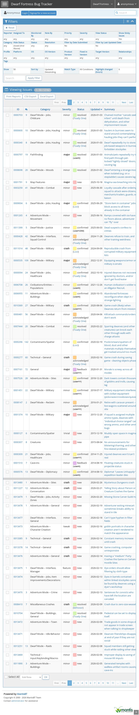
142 (26, 342)
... (118, 102)
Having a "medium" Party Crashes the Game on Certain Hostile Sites (120, 559)
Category (8, 42)
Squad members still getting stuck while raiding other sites (120, 647)
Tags (6, 61)
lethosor (78, 607)
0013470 (18, 592)
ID (18, 109)
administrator (17, 700)
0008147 (18, 402)
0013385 (18, 538)
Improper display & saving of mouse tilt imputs (119, 656)
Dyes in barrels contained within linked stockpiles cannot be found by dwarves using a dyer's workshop (120, 581)
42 (26, 236)
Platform (17, 51)
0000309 (18, 454)
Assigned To (19, 33)
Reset (10, 27)
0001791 (18, 182)
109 (26, 260)
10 (108, 102)
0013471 (18, 633)
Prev (64, 102)
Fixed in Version (83, 53)
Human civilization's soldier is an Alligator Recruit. (120, 286)
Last (131, 102)
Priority (68, 33)
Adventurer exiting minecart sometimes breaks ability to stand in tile (119, 509)
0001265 (18, 215)
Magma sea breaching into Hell (120, 182)
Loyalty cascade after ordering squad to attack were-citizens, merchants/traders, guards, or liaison (120, 193)
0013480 (18, 482)
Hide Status (18, 42)
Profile (7, 51)
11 (113, 102)
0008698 (18, 170)
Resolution (50, 42)
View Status (101, 33)
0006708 (18, 284)
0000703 (18, 115)
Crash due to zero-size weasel (120, 604)
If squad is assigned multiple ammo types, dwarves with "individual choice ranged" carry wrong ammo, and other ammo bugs (121, 421)
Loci (76, 206)
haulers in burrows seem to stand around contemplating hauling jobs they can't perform (121, 134)
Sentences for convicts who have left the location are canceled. (119, 596)
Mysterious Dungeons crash (119, 482)
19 (26, 154)
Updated (95, 109)
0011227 (18, 488)
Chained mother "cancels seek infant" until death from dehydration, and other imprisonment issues (120, 120)
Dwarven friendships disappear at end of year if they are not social (121, 637)
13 (26, 471)
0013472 (18, 621)
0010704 (18, 613)
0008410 (18, 604)
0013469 (18, 654)
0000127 (18, 433)
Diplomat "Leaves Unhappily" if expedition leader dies (120, 473)
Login (25, 13)
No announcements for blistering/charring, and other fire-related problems (120, 445)
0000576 (18, 471)
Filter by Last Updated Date (108, 42)
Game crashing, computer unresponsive (118, 549)
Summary (109, 109)
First (56, 102)
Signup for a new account (42, 13)
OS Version (50, 51)
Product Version (68, 53)
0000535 (18, 260)
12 (26, 488)
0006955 (18, 293)
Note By (48, 33)
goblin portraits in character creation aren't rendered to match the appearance (119, 530)
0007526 (18, 378)
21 (26, 454)
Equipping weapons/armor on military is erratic (120, 262)
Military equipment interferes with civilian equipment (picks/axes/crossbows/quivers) (121, 394)
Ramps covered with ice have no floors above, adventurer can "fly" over (119, 219)
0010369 (18, 305)
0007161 (18, 369)
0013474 (18, 576)
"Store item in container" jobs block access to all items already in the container (120, 207)
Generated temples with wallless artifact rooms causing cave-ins (120, 667)
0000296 (18, 342)
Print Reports (13, 96)
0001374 (18, 414)
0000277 (18, 357)
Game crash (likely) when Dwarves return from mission (120, 307)
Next (124, 102)
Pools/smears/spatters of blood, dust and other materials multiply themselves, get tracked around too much (120, 347)
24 (26, 272)
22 (26, 390)
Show (6, 69)
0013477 (18, 517)
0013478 (18, 505)
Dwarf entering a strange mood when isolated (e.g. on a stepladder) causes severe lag (121, 173)
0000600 (18, 130)
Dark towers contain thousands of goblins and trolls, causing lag (121, 382)
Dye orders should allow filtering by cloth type (117, 569)
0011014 (18, 248)
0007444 (18, 326)
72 (26, 369)
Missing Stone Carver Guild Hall (121, 496)
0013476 (18, 556)
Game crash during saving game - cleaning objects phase (120, 359)
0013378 (18, 547)
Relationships (125, 51)
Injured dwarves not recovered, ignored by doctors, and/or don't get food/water (121, 276)
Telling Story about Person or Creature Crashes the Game (120, 489)
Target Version (102, 51)
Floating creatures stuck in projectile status (118, 464)
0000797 (18, 154)
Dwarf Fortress (102, 4)
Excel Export (46, 96)
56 (26, 314)
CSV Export (30, 96)
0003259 (18, 187)
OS (32, 51)
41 (26, 187)
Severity (83, 33)
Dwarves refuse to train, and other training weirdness (119, 238)
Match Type (69, 69)
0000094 (18, 272)
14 (26, 547)
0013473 (18, 526)
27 (26, 305)
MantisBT (22, 694)
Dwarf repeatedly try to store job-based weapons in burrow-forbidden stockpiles (120, 146)
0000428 (18, 236)
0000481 (18, 314)
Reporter (8, 33)
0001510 (18, 462)
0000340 (18, 142)
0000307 (18, 442)
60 (26, 357)
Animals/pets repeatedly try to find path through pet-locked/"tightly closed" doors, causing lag (120, 159)
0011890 (18, 663)
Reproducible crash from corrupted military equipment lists (120, 252)
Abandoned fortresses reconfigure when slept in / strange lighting (118, 297)
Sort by (34, 69)
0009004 (18, 203)
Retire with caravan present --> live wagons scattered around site (120, 406)
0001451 (18, 390)
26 (26, 284)
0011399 (18, 227)
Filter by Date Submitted (75, 42)
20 (26, 170)
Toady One (79, 118)
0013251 (18, 646)
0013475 (18, 568)
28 (26, 378)
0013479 (18, 496)
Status (34, 42)
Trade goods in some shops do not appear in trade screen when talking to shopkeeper (120, 625)
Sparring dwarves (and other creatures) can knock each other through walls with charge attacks (119, 331)
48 (26, 248)
